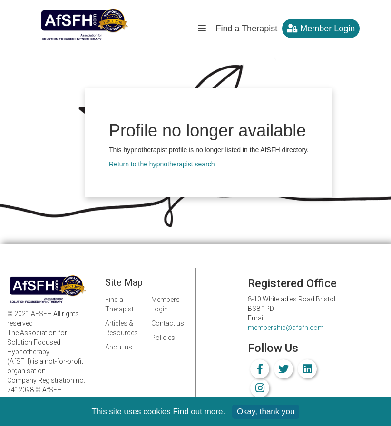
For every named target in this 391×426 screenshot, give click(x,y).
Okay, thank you (266, 411)
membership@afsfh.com (286, 327)
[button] (202, 31)
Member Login (321, 28)
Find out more (198, 411)
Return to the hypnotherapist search (162, 164)
